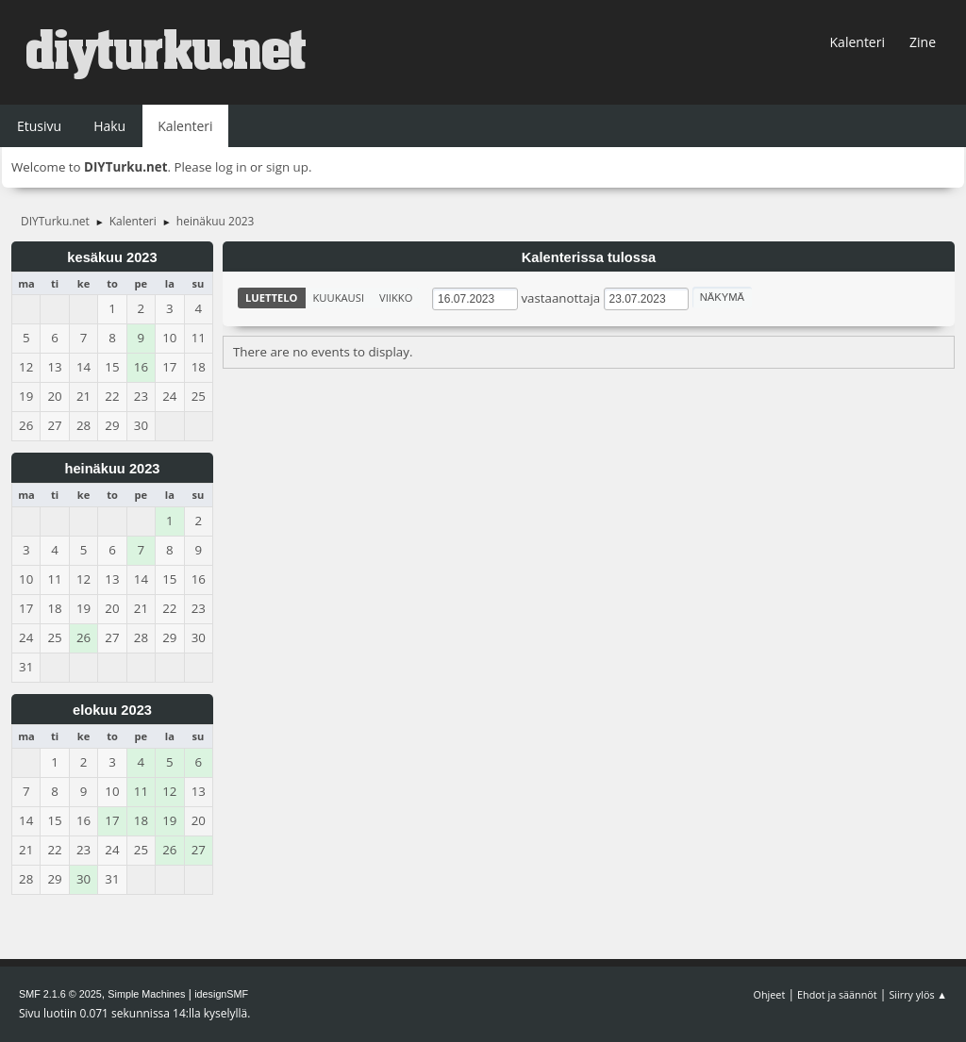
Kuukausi (339, 297)
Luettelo (271, 297)
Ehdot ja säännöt (837, 994)
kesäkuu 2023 (112, 257)
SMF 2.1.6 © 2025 (60, 994)
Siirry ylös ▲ (918, 994)
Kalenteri (857, 42)
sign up (287, 166)
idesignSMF (221, 994)
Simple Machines (146, 994)
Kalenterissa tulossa (589, 257)
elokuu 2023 (112, 710)
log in (231, 166)
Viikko (395, 297)
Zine (922, 42)
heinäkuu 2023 (111, 468)
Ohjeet (770, 994)
